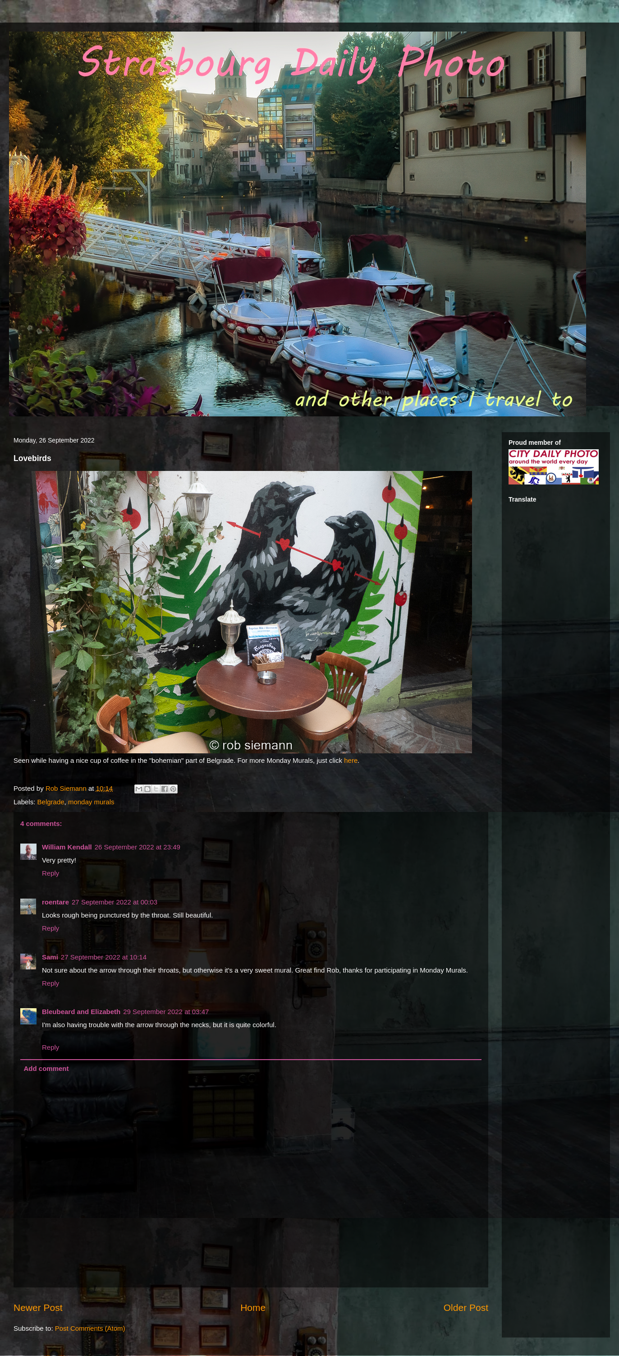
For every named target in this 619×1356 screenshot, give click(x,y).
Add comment (46, 1068)
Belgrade (50, 802)
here (351, 760)
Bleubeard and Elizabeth (81, 1011)
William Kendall (67, 847)
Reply (50, 873)
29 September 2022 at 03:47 (166, 1011)
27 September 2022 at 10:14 (104, 957)
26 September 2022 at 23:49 (137, 847)
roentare (55, 902)
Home (253, 1307)
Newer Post (38, 1307)
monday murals (91, 802)
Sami (50, 957)
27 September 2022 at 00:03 (114, 902)
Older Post (466, 1307)
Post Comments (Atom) (90, 1328)
